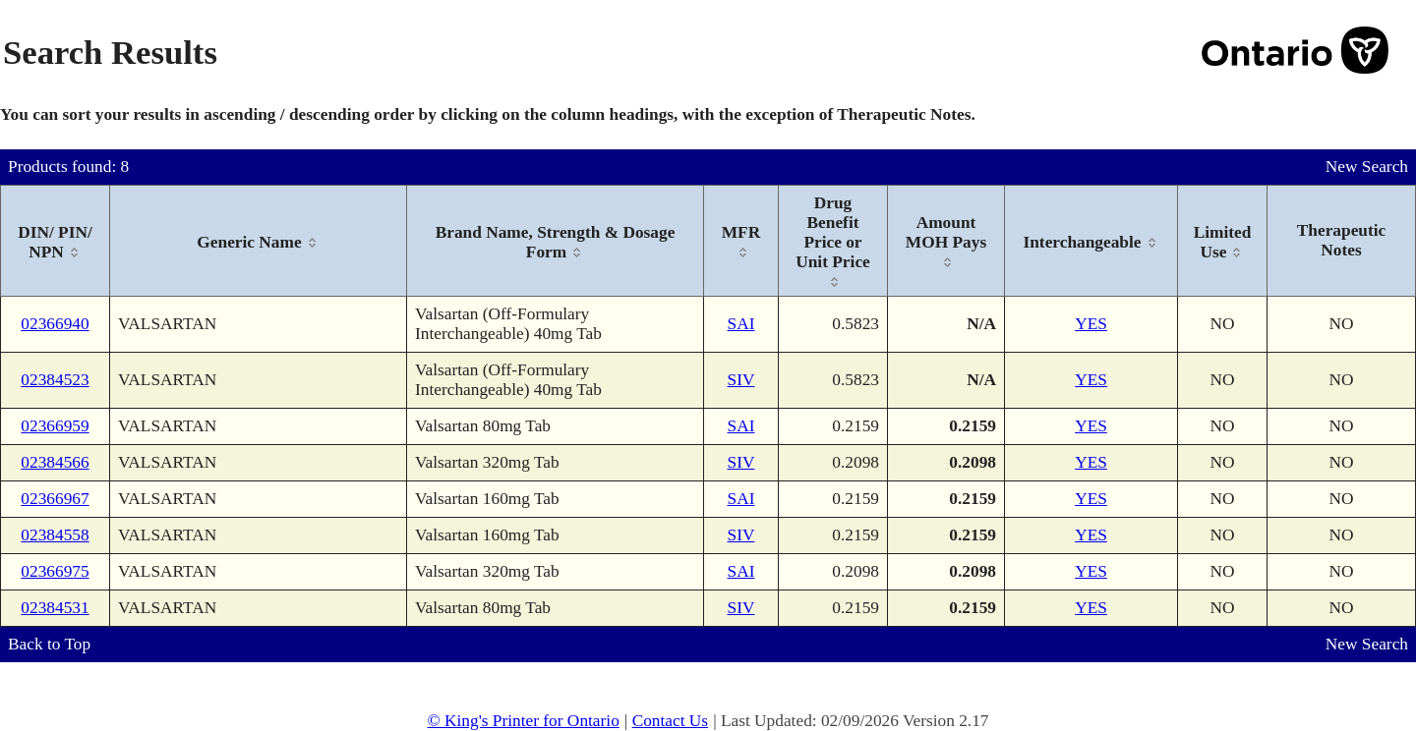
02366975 (54, 571)
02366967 (54, 498)
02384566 (54, 462)
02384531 (54, 607)
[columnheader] (55, 241)
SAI (741, 323)
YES (1091, 323)
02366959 (54, 426)
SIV (741, 379)
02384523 (54, 379)
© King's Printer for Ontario (523, 720)
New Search (1367, 166)
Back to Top (49, 644)
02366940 (54, 323)
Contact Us (670, 720)
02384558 (54, 535)
